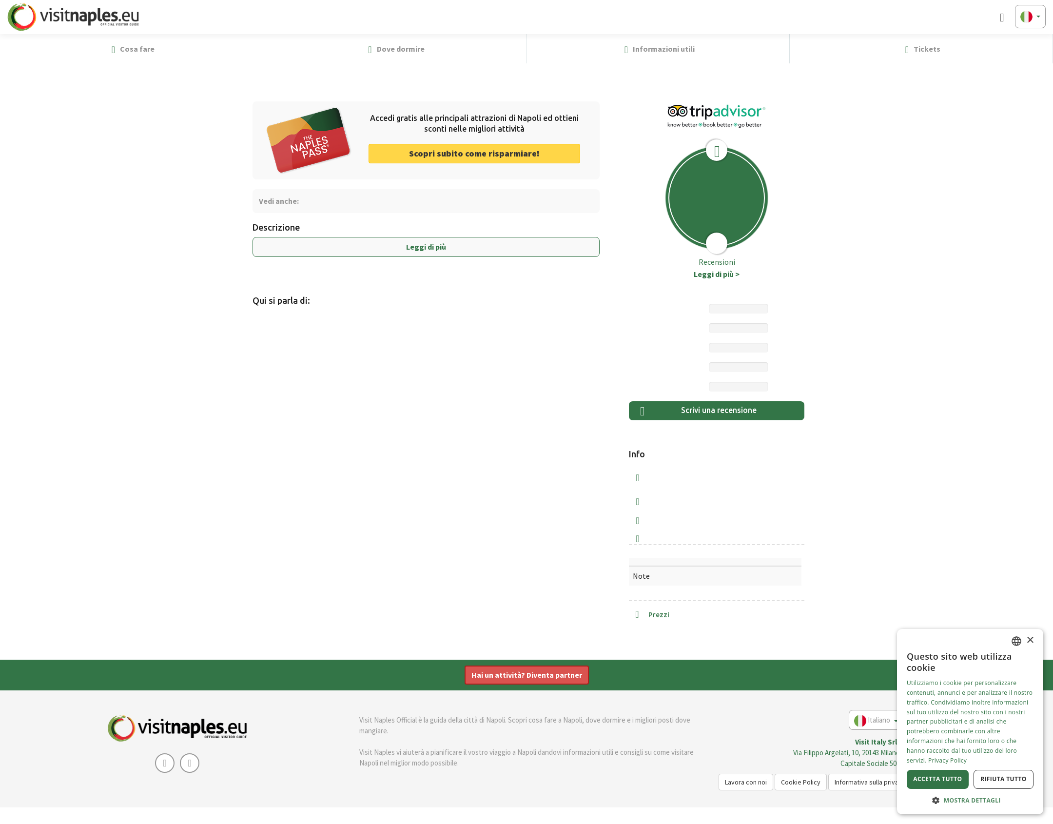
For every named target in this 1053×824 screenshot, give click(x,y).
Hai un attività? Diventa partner (526, 675)
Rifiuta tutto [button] (1003, 779)
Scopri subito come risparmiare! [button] (474, 153)
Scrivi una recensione (698, 411)
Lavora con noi (746, 782)
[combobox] (1016, 641)
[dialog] (970, 721)
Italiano (876, 721)
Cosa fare (131, 49)
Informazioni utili (658, 49)
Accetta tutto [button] (937, 779)
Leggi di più (426, 247)
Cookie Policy (800, 782)
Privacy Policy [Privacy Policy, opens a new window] (947, 760)
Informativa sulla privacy (870, 782)
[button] (1041, 48)
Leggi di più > (717, 274)
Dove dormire (394, 49)
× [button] (1030, 640)
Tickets (921, 49)
